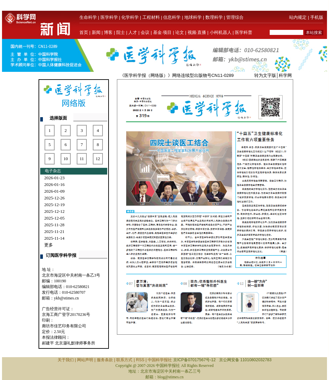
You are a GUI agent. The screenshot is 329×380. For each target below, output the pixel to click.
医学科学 (109, 17)
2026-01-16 (54, 184)
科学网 (285, 75)
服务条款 (105, 360)
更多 (48, 244)
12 (98, 158)
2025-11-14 (54, 238)
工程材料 (151, 17)
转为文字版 (265, 75)
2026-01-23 (54, 177)
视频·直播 (197, 32)
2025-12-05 (54, 218)
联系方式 (124, 360)
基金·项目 (162, 32)
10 (66, 158)
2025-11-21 (54, 231)
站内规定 (298, 17)
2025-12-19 (54, 204)
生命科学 (88, 17)
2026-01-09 (54, 191)
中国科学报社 (160, 360)
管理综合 (235, 17)
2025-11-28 (54, 224)
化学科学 (130, 17)
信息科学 (172, 17)
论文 (179, 32)
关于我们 (66, 360)
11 (82, 158)
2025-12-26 (54, 197)
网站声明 (85, 360)
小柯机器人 (221, 32)
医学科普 (243, 32)
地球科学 (193, 17)
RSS (140, 360)
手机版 (316, 17)
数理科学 (214, 17)
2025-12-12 (54, 211)
